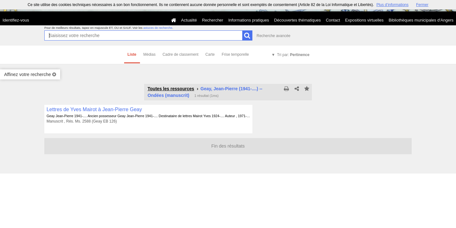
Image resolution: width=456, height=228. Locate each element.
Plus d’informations (392, 5)
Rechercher (212, 20)
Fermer (422, 5)
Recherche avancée (273, 36)
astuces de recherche (157, 27)
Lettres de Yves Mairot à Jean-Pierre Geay (94, 109)
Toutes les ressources (171, 88)
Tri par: (293, 55)
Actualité (189, 20)
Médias (149, 54)
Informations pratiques (248, 20)
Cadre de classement (180, 54)
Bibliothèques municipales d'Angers (421, 20)
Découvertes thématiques (297, 20)
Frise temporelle (235, 54)
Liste (132, 54)
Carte (210, 54)
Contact (333, 20)
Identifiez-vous (16, 20)
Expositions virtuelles (364, 20)
